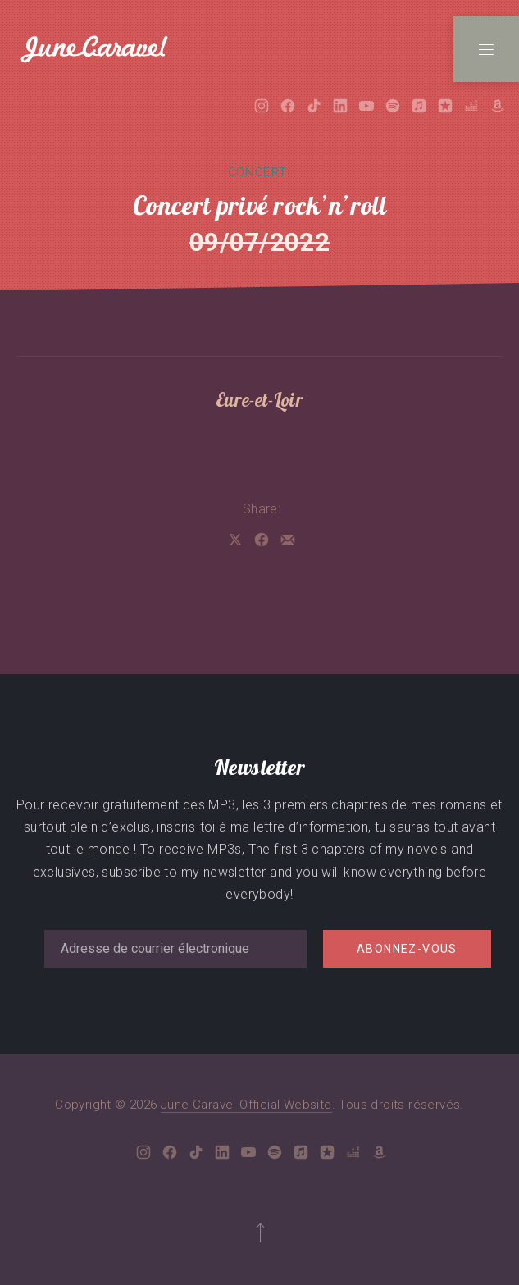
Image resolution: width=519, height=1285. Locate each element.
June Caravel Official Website (246, 1104)
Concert (258, 172)
